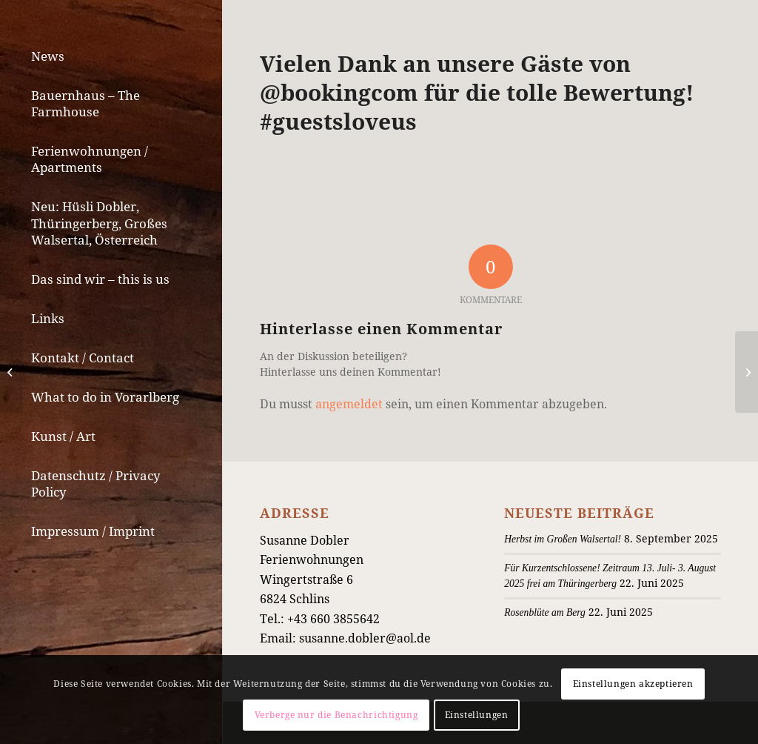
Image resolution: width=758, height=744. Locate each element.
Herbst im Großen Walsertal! (562, 539)
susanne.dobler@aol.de (365, 638)
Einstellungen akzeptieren (633, 683)
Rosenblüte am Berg (545, 612)
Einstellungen (477, 714)
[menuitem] (111, 56)
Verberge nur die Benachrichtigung (336, 714)
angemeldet (349, 404)
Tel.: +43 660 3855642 (320, 619)
